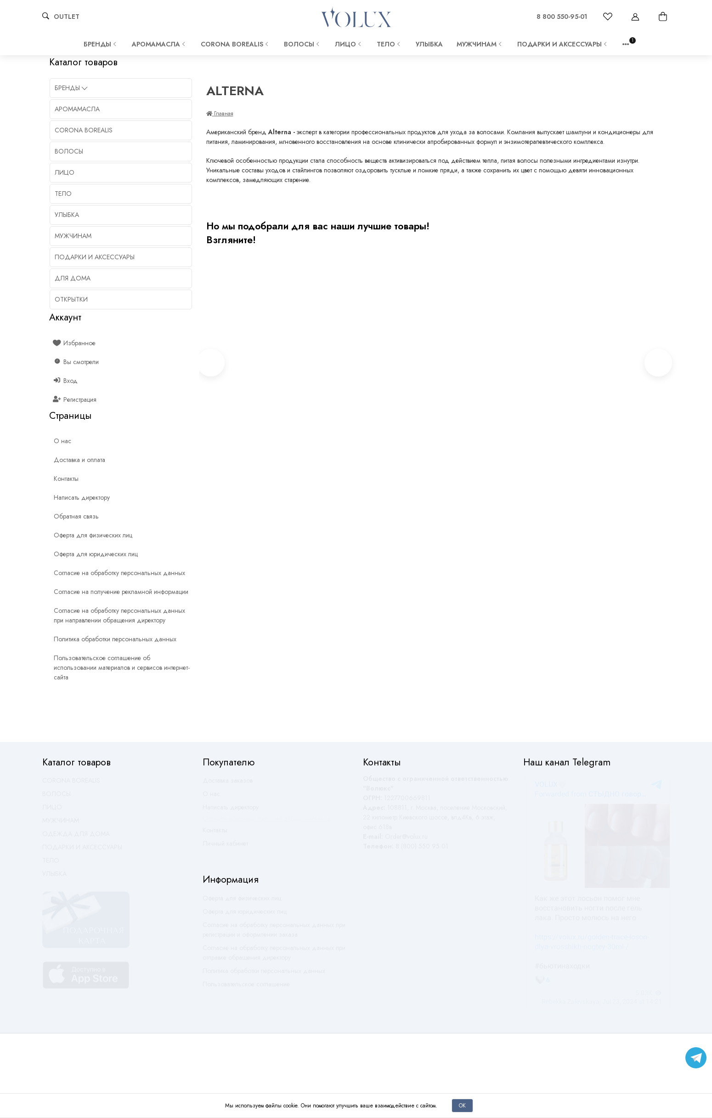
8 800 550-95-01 (562, 16)
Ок (462, 1105)
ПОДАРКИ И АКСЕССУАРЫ (563, 44)
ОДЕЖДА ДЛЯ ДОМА (76, 838)
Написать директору (231, 811)
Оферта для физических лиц (242, 902)
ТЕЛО (389, 44)
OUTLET (66, 16)
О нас (211, 798)
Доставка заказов (228, 784)
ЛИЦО (349, 44)
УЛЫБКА (429, 44)
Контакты (215, 834)
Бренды (101, 44)
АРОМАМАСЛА (159, 44)
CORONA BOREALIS (235, 44)
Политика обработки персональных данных (264, 975)
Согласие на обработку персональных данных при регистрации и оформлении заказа (274, 933)
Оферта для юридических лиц (245, 915)
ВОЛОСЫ (302, 44)
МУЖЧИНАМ (480, 44)
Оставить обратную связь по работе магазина (266, 822)
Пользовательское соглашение (246, 988)
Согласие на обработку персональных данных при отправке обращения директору (274, 956)
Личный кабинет (225, 847)
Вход (66, 380)
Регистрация (75, 399)
